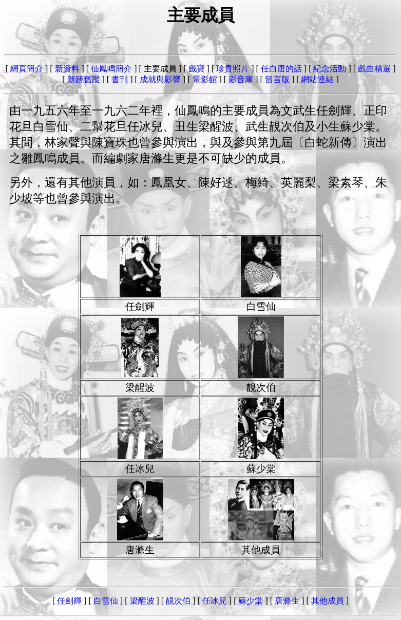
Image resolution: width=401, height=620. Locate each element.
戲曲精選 (374, 68)
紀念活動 (329, 68)
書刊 (119, 79)
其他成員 (327, 600)
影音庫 (240, 79)
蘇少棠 (250, 600)
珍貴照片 (232, 68)
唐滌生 (287, 600)
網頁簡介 (26, 68)
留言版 (277, 79)
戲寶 (196, 68)
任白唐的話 (281, 68)
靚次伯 (178, 600)
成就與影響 (160, 79)
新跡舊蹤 (83, 79)
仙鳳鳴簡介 (111, 68)
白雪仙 (105, 600)
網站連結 (317, 79)
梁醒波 (142, 600)
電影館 (205, 79)
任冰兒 (214, 600)
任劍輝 (69, 600)
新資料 (67, 68)
